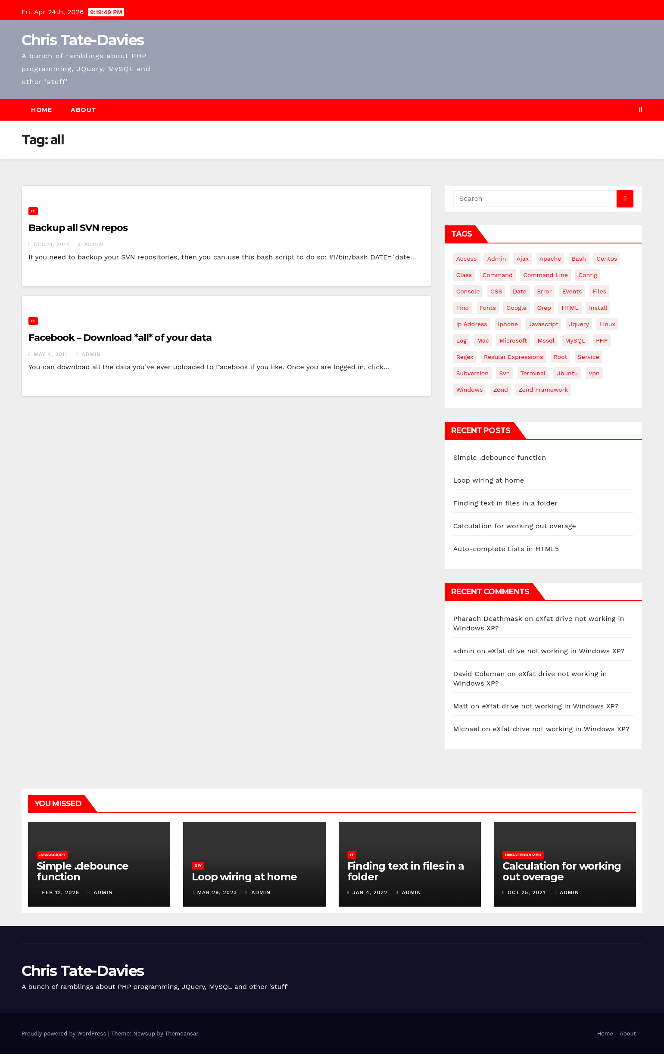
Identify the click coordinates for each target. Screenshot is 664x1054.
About (84, 110)
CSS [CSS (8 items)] (496, 291)
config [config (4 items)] (587, 274)
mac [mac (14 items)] (483, 340)
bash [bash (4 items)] (579, 258)
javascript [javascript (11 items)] (543, 324)
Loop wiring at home (488, 480)
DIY (198, 865)
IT (33, 211)
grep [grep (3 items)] (544, 307)
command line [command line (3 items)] (545, 274)
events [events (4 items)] (572, 291)
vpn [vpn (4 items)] (594, 373)
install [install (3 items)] (598, 307)
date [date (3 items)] (520, 291)
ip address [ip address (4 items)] (471, 324)
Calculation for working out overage (514, 526)
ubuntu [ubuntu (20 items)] (567, 373)
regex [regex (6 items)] (465, 356)
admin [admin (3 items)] (496, 258)
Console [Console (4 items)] (468, 291)
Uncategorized (523, 854)
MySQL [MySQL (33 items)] (575, 340)
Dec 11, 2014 (52, 244)
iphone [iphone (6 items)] (508, 324)
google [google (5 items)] (516, 307)
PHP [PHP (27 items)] (602, 340)
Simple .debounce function (499, 457)
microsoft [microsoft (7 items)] (513, 340)
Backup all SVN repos (78, 228)
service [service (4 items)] (588, 356)
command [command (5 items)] (498, 274)
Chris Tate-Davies (82, 40)
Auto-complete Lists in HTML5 (506, 549)
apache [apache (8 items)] (550, 258)
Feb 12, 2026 (60, 892)
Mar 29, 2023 (217, 892)
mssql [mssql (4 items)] (546, 340)
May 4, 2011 (50, 354)
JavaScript (52, 854)
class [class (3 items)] (464, 274)
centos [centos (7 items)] (606, 258)
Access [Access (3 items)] (466, 258)
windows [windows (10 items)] (469, 389)
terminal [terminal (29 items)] (533, 373)
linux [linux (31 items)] (607, 324)
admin (90, 244)
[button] (640, 110)
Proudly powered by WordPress (65, 1033)
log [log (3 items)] (461, 340)
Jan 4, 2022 (370, 892)
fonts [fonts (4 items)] (488, 307)
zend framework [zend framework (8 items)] (543, 389)
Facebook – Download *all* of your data (120, 337)
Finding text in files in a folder (505, 503)
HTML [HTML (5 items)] (569, 307)
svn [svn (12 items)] (504, 373)
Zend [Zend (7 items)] (500, 389)
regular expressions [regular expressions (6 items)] (513, 356)
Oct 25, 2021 (527, 892)
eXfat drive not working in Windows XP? (556, 651)
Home (41, 110)
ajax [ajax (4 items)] (523, 258)
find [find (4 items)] (462, 307)
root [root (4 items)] (560, 356)
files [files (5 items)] (599, 291)
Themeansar (181, 1033)
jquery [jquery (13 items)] (579, 324)
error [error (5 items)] (544, 291)
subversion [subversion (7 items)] (472, 373)
